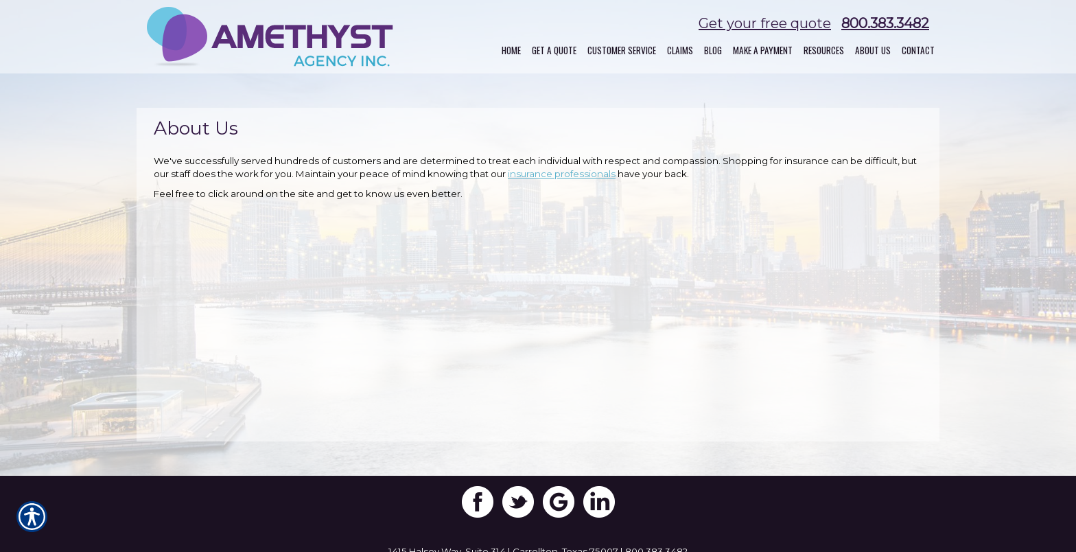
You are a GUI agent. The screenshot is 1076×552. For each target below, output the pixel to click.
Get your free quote (765, 23)
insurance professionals (562, 173)
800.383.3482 (885, 23)
